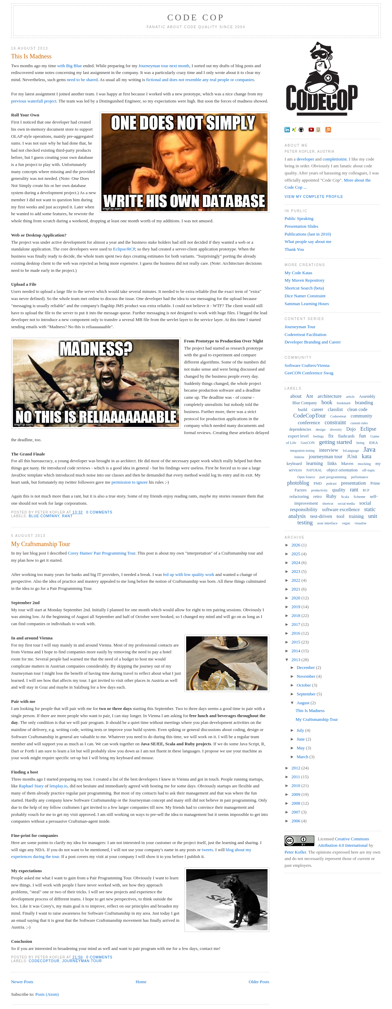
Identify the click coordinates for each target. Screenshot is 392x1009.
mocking (364, 464)
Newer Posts (22, 981)
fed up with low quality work (188, 574)
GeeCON (308, 443)
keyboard (294, 463)
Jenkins (299, 457)
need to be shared (82, 79)
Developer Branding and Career (313, 341)
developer (305, 159)
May (301, 747)
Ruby (331, 496)
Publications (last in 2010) (308, 234)
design (321, 429)
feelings (318, 436)
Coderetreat (338, 416)
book (326, 402)
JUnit (352, 456)
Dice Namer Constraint (305, 295)
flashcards (346, 436)
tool (340, 516)
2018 (296, 615)
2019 (296, 606)
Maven (347, 463)
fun (362, 435)
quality (339, 489)
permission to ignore (130, 482)
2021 (296, 589)
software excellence (341, 509)
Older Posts (259, 981)
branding (364, 402)
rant (67, 516)
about (295, 396)
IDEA (373, 443)
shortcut (327, 503)
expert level (298, 435)
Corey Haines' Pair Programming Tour (101, 553)
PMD (318, 483)
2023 (296, 571)
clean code (357, 409)
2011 (296, 776)
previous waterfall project (34, 101)
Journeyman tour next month (164, 65)
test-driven (321, 516)
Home (141, 981)
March (303, 756)
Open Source (306, 477)
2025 (296, 553)
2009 (296, 794)
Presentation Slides (301, 226)
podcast (331, 483)
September (307, 693)
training (356, 516)
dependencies (300, 429)
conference (309, 422)
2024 (296, 562)
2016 (296, 633)
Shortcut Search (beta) (304, 288)
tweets (207, 849)
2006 (296, 820)
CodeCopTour (44, 961)
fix (331, 435)
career (317, 409)
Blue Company (44, 516)
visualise (361, 523)
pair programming (333, 477)
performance (359, 477)
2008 (296, 803)
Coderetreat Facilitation (305, 334)
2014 (296, 650)
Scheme (360, 496)
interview (328, 450)
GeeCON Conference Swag (309, 372)
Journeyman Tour (300, 326)
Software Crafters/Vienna (307, 365)
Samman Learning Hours (307, 303)
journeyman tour (82, 961)
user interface (327, 523)
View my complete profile (314, 197)
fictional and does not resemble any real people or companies (200, 79)
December (306, 667)
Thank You (294, 249)
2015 (296, 641)
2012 (296, 767)
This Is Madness (31, 56)
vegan (346, 523)
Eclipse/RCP (124, 248)
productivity (319, 490)
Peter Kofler (295, 852)
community (361, 415)
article (350, 396)
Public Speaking (299, 218)
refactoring (299, 496)
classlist (335, 409)
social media (346, 503)
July (301, 730)
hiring (360, 443)
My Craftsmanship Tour (40, 544)
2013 (296, 659)
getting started (335, 442)
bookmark (344, 403)
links (331, 463)
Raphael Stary (31, 785)
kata (366, 456)
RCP (366, 490)
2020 (296, 597)
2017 (296, 624)
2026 (296, 544)
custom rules (359, 423)
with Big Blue (69, 65)
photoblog (298, 483)
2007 (296, 812)
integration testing (302, 450)
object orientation (342, 469)
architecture (330, 396)
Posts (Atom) (47, 994)
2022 (296, 580)
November (306, 676)
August (304, 702)
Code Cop (195, 17)
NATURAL (314, 470)
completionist (335, 159)
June (301, 739)
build (302, 409)
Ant (309, 396)
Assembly (367, 396)
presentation (353, 483)
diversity (336, 429)
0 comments (99, 512)
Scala (345, 496)
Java (370, 449)
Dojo (351, 429)
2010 (296, 785)
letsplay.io (58, 785)
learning (314, 463)
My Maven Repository (305, 280)
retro (317, 496)
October (304, 685)
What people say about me (308, 241)
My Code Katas (298, 272)
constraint (335, 422)
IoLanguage (351, 450)
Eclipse (368, 429)
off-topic (368, 470)
